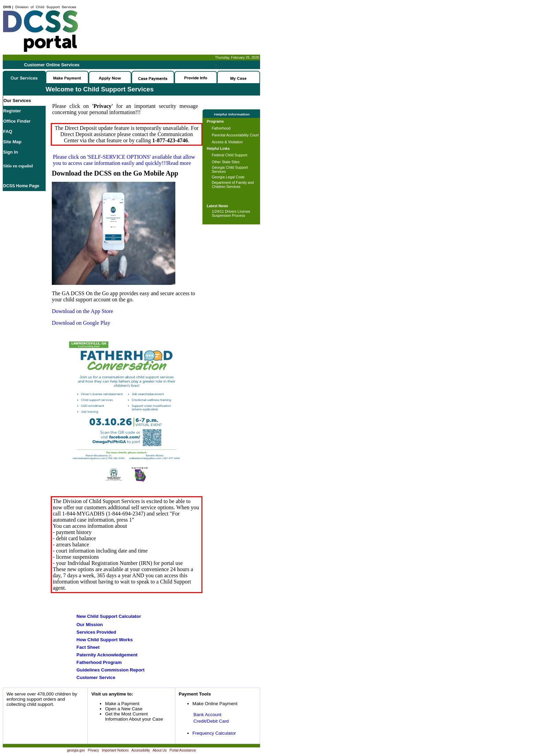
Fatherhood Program (99, 662)
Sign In (10, 152)
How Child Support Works (105, 639)
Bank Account (208, 714)
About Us (160, 750)
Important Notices (115, 750)
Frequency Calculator (214, 733)
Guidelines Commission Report (110, 669)
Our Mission (90, 624)
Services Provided (96, 632)
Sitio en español (18, 165)
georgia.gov (76, 750)
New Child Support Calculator (109, 616)
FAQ (7, 131)
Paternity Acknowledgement (107, 654)
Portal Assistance (182, 750)
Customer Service (96, 677)
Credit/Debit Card (211, 721)
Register (12, 110)
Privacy (93, 750)
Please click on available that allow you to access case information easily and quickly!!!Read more (124, 160)
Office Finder (17, 121)
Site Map (12, 141)
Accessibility (140, 750)
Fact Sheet (88, 647)
